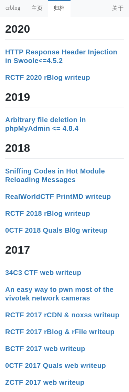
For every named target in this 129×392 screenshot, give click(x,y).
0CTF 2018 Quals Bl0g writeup (56, 230)
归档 (59, 8)
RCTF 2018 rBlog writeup (47, 213)
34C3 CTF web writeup (43, 272)
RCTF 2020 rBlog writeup (47, 77)
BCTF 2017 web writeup (45, 348)
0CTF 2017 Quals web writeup (55, 365)
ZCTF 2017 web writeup (45, 382)
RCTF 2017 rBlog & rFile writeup (60, 332)
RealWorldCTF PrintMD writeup (58, 196)
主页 (37, 8)
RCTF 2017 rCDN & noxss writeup (62, 315)
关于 (117, 8)
